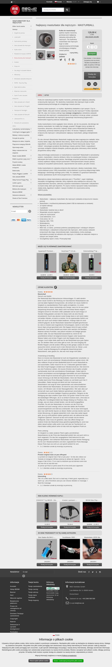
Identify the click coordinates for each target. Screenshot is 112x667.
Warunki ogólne (16, 598)
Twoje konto (33, 582)
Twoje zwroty (33, 589)
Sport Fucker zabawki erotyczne (19, 96)
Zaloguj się (88, 2)
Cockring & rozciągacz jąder (21, 132)
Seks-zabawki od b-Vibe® (22, 102)
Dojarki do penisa (19, 33)
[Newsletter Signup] (29, 211)
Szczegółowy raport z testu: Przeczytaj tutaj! (55, 239)
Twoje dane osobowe (32, 596)
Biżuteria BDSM (17, 192)
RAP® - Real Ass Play (20, 83)
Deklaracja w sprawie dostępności (15, 627)
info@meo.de (79, 603)
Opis (40, 95)
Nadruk (13, 622)
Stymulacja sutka (17, 147)
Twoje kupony (33, 600)
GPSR (46, 95)
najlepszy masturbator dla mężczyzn (62, 199)
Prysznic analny (17, 162)
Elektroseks (16, 170)
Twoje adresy (33, 592)
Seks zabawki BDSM (18, 177)
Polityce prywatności (69, 655)
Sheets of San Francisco (19, 198)
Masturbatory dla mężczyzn (22, 58)
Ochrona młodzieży (50, 598)
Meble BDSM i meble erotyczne (19, 166)
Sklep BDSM (15, 589)
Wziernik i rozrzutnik (20, 91)
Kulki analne (18, 49)
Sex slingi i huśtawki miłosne (22, 70)
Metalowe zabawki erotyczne (23, 79)
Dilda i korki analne (18, 26)
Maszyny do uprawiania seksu (20, 124)
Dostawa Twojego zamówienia (16, 615)
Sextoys (14, 29)
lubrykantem (94, 183)
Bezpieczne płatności (14, 602)
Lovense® (17, 37)
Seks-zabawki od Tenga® (21, 106)
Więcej (53, 55)
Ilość (92, 43)
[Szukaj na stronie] (67, 10)
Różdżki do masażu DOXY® (22, 54)
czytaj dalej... (74, 53)
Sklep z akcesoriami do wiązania (19, 151)
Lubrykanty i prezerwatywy (21, 129)
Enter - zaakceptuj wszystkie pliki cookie (68, 661)
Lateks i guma (16, 183)
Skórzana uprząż (17, 186)
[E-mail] (19, 211)
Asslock (16, 62)
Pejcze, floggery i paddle (20, 174)
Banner (13, 592)
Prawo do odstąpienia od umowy (15, 608)
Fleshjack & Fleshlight (20, 110)
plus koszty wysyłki (92, 37)
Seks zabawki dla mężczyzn (22, 45)
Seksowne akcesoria (18, 195)
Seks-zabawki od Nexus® (21, 114)
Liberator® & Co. (19, 119)
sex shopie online (52, 236)
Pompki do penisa (18, 138)
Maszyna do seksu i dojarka (21, 141)
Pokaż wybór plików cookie (39, 661)
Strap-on (17, 66)
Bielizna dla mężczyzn (19, 189)
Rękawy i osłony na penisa (20, 135)
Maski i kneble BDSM (19, 156)
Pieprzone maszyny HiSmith (21, 144)
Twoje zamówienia (35, 586)
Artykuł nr (63, 54)
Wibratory (17, 74)
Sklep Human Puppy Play (20, 180)
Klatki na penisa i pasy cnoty (21, 159)
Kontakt (49, 2)
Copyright (14, 619)
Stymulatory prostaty (20, 41)
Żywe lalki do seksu (20, 87)
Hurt (11, 595)
